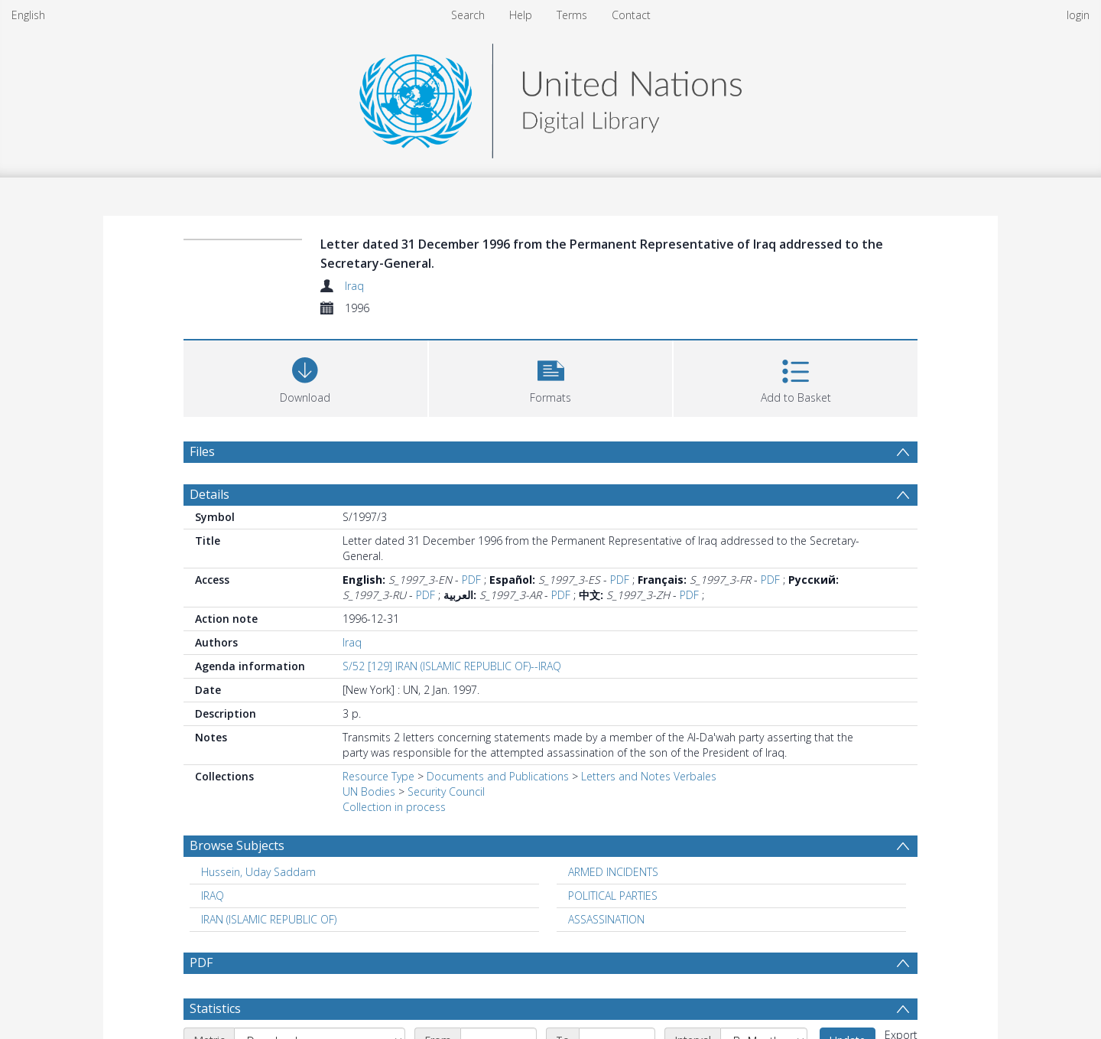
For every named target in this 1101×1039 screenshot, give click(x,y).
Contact (631, 15)
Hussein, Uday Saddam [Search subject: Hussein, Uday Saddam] (258, 872)
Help (520, 15)
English (28, 15)
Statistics (215, 1008)
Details (209, 494)
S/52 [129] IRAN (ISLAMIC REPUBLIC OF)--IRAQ (452, 666)
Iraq (354, 285)
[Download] (305, 376)
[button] (551, 376)
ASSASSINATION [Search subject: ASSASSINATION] (606, 919)
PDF (471, 579)
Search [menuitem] (468, 15)
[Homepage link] (550, 97)
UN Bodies (369, 791)
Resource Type (378, 776)
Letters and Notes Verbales (648, 776)
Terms (572, 15)
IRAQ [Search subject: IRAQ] (212, 895)
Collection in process (394, 807)
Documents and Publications (498, 776)
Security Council (446, 791)
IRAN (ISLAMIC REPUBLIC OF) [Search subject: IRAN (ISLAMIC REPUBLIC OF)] (268, 919)
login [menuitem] (1078, 15)
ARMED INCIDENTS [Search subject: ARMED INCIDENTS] (613, 872)
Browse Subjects (237, 845)
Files (202, 451)
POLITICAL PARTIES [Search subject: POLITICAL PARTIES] (613, 895)
